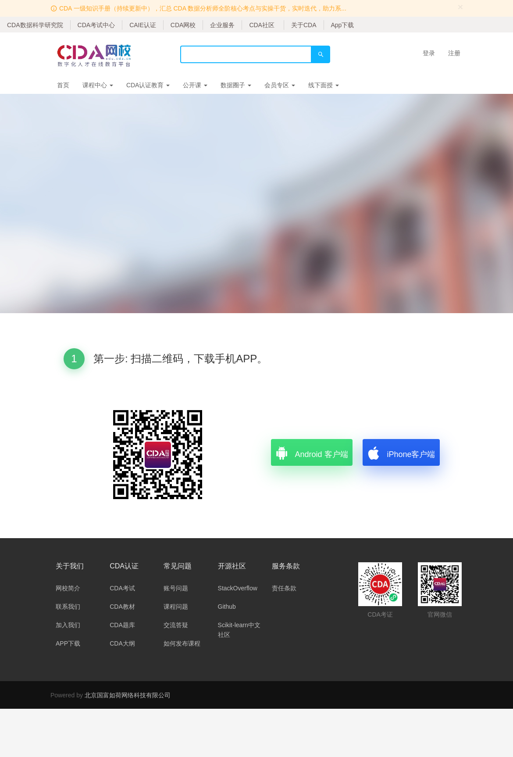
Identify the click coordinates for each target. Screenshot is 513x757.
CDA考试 (122, 588)
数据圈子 (236, 85)
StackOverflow (237, 588)
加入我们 (68, 624)
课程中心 (97, 85)
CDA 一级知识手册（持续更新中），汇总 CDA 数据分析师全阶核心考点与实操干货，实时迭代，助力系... (202, 8)
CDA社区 (261, 25)
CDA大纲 (122, 643)
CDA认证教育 (148, 85)
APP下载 (68, 643)
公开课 (195, 85)
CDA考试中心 (96, 25)
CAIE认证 (142, 25)
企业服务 (222, 25)
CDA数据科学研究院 (35, 25)
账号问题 (176, 588)
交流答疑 (176, 624)
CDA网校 (183, 25)
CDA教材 (122, 606)
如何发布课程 (182, 643)
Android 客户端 (311, 452)
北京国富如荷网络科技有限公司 (128, 695)
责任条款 (284, 588)
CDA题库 (122, 624)
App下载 (342, 25)
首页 (63, 85)
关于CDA (304, 25)
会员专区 (279, 85)
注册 (454, 53)
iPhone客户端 (401, 452)
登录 (429, 53)
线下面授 (323, 85)
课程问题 (176, 606)
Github (227, 606)
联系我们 (68, 606)
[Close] (460, 6)
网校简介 (68, 588)
